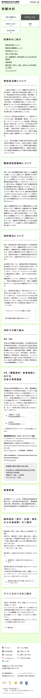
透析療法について (11, 51)
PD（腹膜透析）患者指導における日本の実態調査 (20, 58)
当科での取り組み (11, 54)
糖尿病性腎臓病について (14, 48)
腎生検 (9, 627)
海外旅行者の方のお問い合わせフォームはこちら (20, 582)
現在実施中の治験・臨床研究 (26, 675)
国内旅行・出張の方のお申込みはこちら (20, 561)
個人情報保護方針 (7, 673)
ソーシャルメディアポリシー (26, 673)
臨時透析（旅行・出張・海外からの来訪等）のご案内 (21, 66)
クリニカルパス (10, 70)
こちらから (12, 460)
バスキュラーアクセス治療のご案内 (18, 311)
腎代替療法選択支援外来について (17, 318)
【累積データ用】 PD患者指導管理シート (15, 415)
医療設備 (8, 62)
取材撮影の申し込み (8, 675)
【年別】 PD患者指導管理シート (15, 423)
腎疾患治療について (12, 45)
